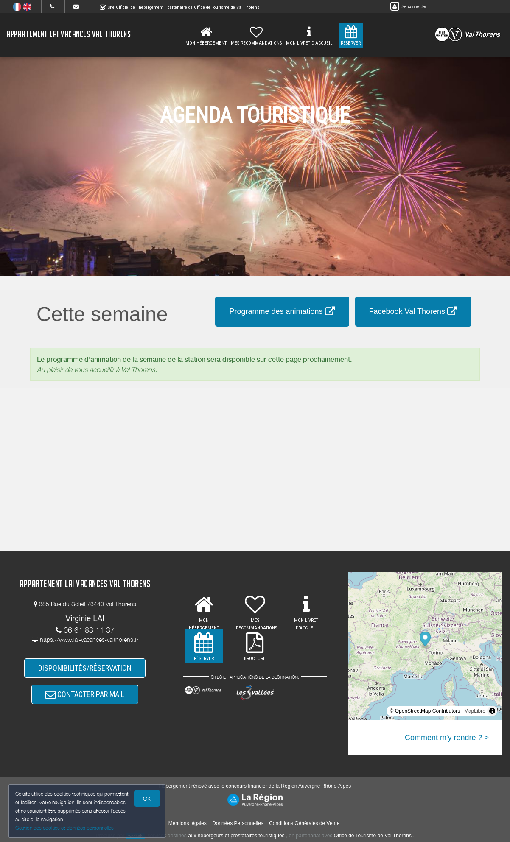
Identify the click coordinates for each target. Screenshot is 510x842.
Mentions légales (187, 823)
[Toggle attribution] (492, 711)
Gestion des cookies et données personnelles (64, 828)
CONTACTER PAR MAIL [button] (84, 694)
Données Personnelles (237, 823)
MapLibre (474, 711)
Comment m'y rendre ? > (447, 737)
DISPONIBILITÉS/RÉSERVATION (85, 667)
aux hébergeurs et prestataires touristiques (236, 836)
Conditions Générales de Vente (304, 823)
